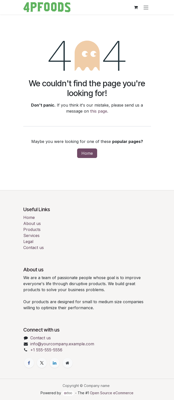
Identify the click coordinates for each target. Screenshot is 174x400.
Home (87, 153)
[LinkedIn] (55, 363)
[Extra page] (68, 363)
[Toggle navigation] (146, 7)
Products (32, 229)
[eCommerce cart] (136, 7)
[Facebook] (29, 363)
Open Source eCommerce (111, 393)
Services (31, 235)
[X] (42, 363)
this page (98, 111)
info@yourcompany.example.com (62, 343)
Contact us (33, 247)
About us (32, 223)
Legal (28, 241)
